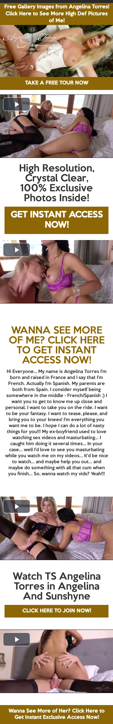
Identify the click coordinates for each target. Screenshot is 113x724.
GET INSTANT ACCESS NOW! (57, 220)
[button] (16, 104)
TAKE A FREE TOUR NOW (56, 83)
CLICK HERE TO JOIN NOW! (56, 611)
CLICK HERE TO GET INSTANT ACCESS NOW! (61, 350)
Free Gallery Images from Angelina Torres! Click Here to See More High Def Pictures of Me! (56, 14)
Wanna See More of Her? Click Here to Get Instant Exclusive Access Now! (56, 714)
